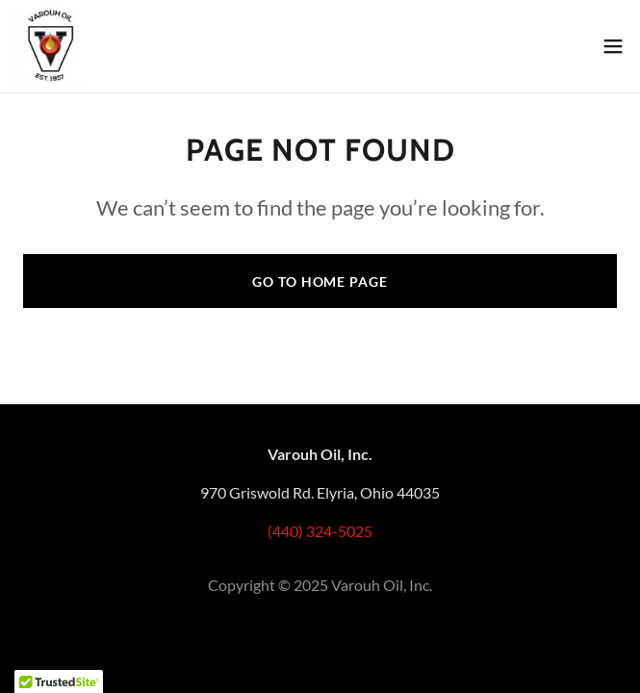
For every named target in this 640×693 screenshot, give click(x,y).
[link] (50, 46)
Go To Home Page (319, 281)
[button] (613, 46)
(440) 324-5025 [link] (320, 531)
